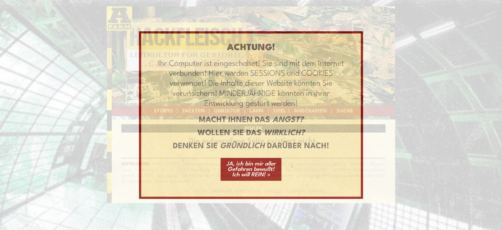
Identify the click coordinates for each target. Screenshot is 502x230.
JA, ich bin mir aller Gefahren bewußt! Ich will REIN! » (251, 169)
